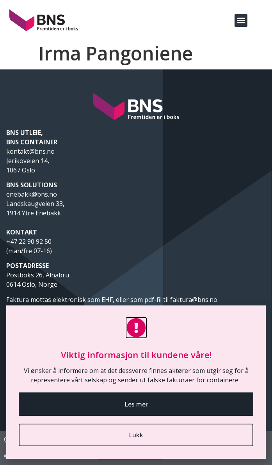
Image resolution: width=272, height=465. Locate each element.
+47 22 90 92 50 (29, 241)
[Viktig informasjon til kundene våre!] (136, 327)
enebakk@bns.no (32, 194)
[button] (241, 20)
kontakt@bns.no (31, 151)
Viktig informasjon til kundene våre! (136, 354)
